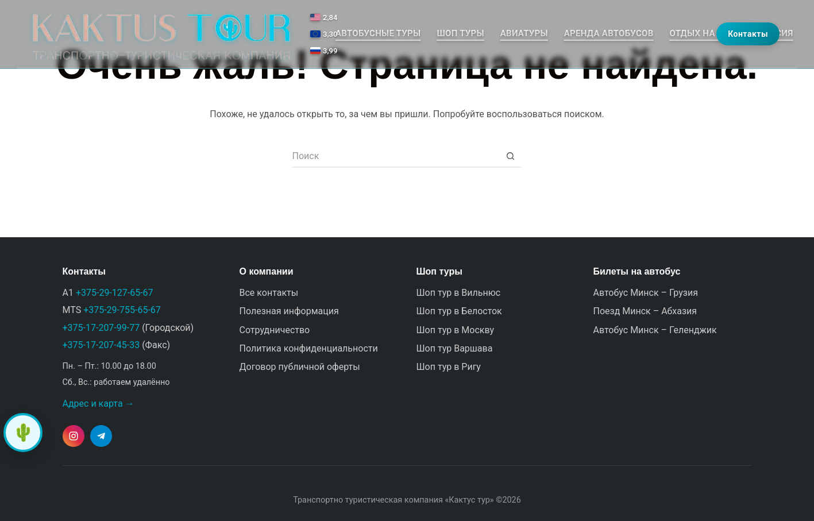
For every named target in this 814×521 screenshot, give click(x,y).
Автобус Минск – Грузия (645, 292)
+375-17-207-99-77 (101, 327)
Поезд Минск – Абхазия (645, 311)
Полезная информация (289, 311)
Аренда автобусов (609, 33)
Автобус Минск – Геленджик (655, 330)
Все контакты (269, 292)
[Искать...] (395, 156)
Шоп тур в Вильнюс (458, 292)
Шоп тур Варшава (454, 348)
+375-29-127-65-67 (114, 292)
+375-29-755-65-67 (122, 309)
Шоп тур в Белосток (459, 311)
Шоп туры (460, 33)
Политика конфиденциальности (309, 348)
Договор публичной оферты (300, 366)
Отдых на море (705, 33)
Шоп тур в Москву (455, 330)
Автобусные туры (377, 33)
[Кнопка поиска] (510, 156)
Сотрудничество (275, 330)
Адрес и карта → (98, 403)
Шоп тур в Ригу (448, 366)
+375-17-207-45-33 (101, 344)
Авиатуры (524, 33)
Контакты (748, 33)
